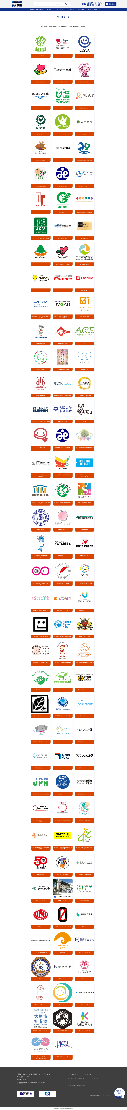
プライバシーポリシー (95, 1095)
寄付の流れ (49, 9)
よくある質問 (81, 9)
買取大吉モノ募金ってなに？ (36, 9)
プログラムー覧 (59, 9)
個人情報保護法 (106, 1095)
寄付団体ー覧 (71, 9)
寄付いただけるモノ (92, 9)
